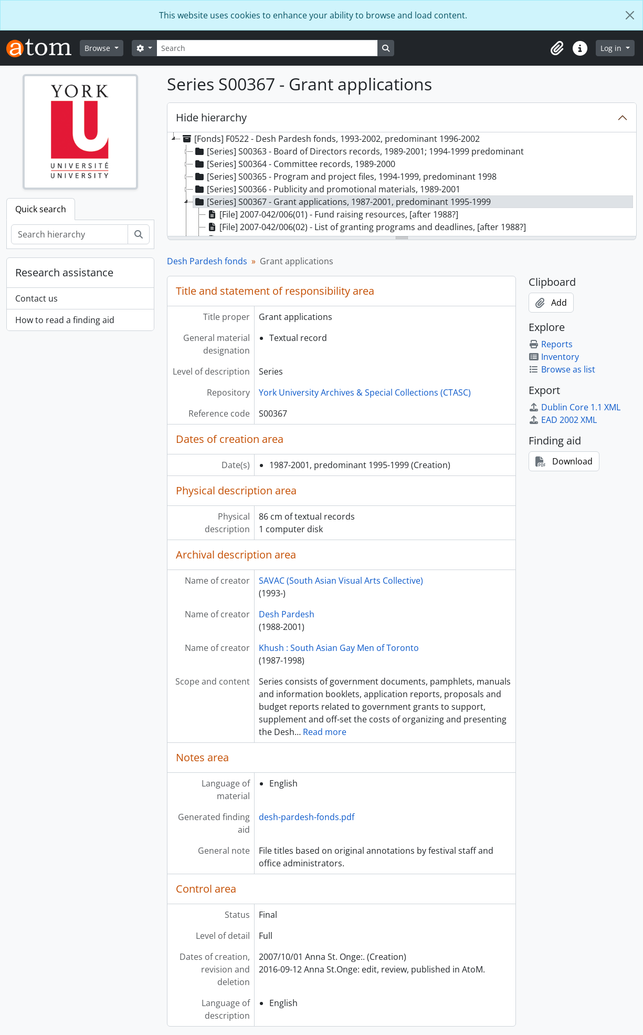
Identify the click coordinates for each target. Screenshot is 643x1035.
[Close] (629, 15)
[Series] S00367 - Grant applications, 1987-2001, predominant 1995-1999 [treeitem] (342, 201)
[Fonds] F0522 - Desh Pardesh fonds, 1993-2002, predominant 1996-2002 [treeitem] (330, 138)
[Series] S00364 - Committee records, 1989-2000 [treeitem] (294, 164)
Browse (98, 48)
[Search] (267, 48)
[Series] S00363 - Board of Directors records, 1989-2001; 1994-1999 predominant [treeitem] (358, 151)
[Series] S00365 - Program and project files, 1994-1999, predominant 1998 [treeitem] (345, 176)
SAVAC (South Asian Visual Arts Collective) (341, 580)
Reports (551, 344)
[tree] (401, 184)
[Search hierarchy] (69, 234)
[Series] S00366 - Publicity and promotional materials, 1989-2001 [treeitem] (326, 189)
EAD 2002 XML (563, 420)
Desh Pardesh (286, 614)
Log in (612, 48)
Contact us (36, 298)
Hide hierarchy (211, 117)
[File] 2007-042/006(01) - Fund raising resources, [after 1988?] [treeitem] (332, 214)
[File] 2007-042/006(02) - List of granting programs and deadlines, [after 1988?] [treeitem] (366, 227)
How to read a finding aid (64, 320)
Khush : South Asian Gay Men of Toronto (339, 648)
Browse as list (562, 369)
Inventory (554, 357)
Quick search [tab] (40, 209)
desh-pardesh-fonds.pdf (306, 817)
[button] (556, 48)
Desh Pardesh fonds (207, 261)
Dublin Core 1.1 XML (574, 407)
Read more (324, 732)
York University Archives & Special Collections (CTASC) (365, 392)
